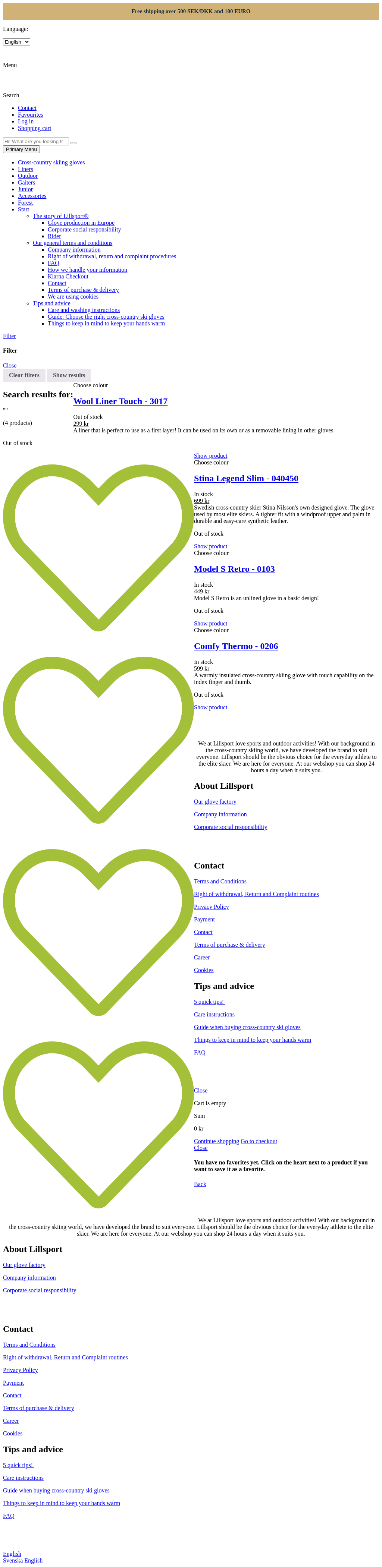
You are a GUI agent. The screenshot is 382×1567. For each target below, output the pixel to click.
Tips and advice (52, 303)
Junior (25, 189)
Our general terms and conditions (72, 243)
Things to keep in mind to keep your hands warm (106, 323)
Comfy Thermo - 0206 (236, 646)
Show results (69, 375)
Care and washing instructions (84, 310)
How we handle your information (87, 270)
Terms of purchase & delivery (83, 290)
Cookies (203, 970)
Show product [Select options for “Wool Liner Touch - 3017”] (210, 456)
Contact (57, 283)
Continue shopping (216, 1141)
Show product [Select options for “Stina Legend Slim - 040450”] (210, 546)
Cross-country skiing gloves (51, 162)
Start (23, 209)
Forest (25, 202)
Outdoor (28, 176)
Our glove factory (215, 801)
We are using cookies (73, 296)
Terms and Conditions (220, 881)
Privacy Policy (211, 907)
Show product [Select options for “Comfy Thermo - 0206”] (210, 707)
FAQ (53, 263)
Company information (74, 249)
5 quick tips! (209, 1002)
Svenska (13, 1560)
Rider (54, 236)
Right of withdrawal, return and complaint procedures (112, 256)
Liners (25, 169)
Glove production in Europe (81, 223)
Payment (204, 919)
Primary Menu (21, 149)
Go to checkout (259, 1141)
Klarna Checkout (68, 276)
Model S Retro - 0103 (234, 569)
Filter (9, 336)
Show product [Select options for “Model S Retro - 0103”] (210, 623)
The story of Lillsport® (60, 216)
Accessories (32, 196)
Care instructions (214, 1014)
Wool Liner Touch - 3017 (120, 401)
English (12, 1554)
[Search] (73, 143)
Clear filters (24, 375)
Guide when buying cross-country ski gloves (247, 1027)
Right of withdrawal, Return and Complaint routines (256, 894)
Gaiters (26, 182)
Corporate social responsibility (84, 229)
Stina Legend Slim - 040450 (246, 478)
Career (202, 957)
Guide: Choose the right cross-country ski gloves (106, 316)
